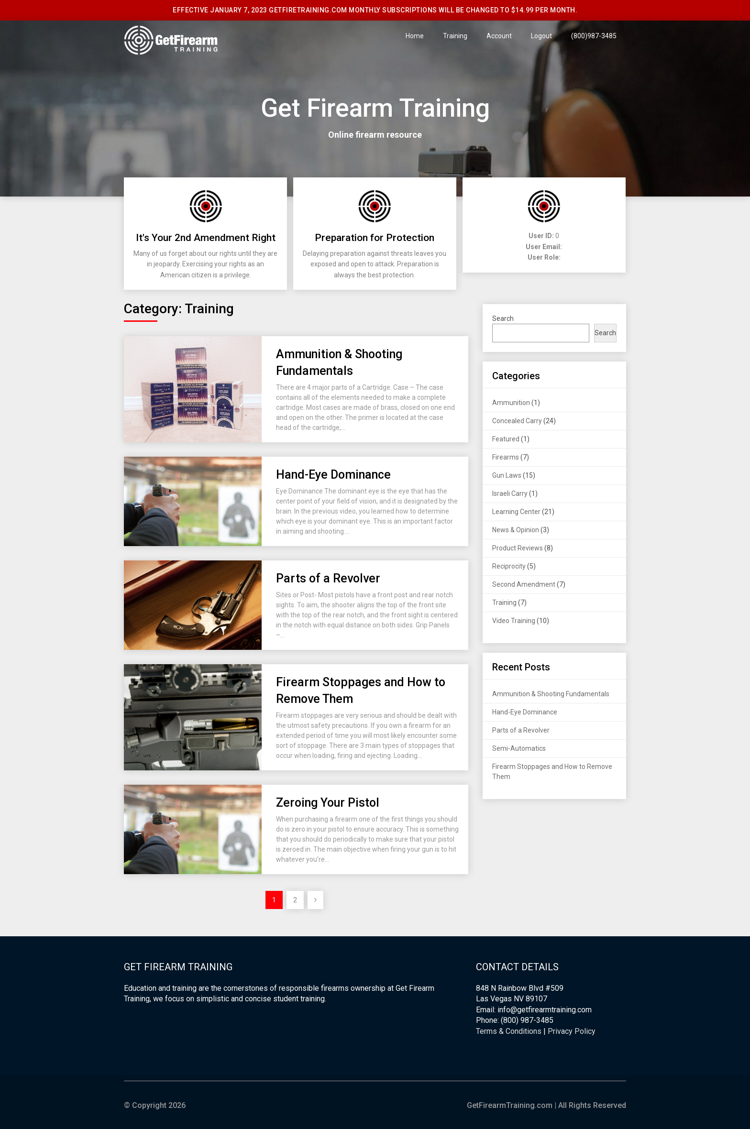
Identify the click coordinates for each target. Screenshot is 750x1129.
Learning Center (516, 511)
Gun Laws (506, 475)
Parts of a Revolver (328, 578)
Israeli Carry (510, 493)
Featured (505, 439)
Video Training (513, 621)
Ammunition (511, 402)
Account (499, 36)
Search (503, 318)
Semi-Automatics (519, 748)
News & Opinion (515, 530)
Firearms (505, 457)
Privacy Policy (572, 1031)
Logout (541, 36)
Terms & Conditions (508, 1031)
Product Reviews (517, 548)
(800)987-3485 (594, 36)
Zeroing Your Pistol (327, 803)
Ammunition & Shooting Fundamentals (550, 694)
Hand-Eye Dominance (333, 475)
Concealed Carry (517, 421)
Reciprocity (509, 566)
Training (455, 36)
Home (415, 36)
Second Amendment (523, 584)
